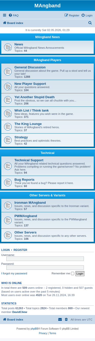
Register (20, 249)
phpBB (34, 328)
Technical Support (28, 160)
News (18, 44)
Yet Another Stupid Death (34, 97)
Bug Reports (24, 179)
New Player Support (30, 84)
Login (5, 249)
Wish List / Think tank (31, 110)
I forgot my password (14, 273)
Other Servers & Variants (47, 195)
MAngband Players (47, 60)
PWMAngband (25, 216)
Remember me (63, 273)
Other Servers (25, 232)
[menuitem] (13, 15)
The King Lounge (28, 124)
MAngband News (47, 37)
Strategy (21, 137)
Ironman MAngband (30, 202)
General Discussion (30, 67)
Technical (47, 153)
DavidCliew (19, 311)
